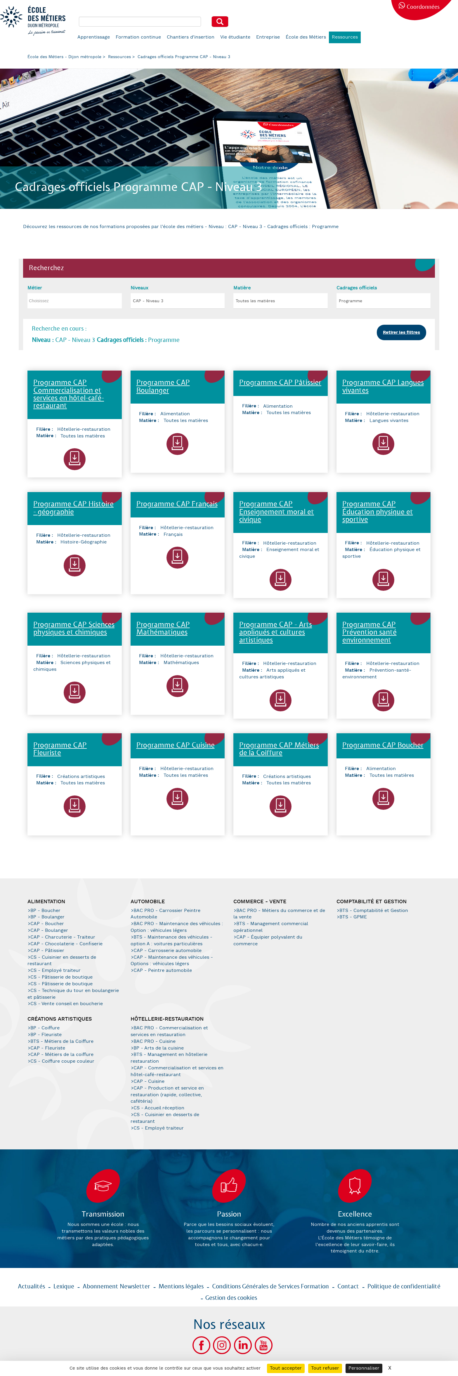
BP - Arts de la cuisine (158, 1048)
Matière (242, 288)
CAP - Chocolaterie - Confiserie (66, 944)
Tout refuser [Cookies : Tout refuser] (325, 1368)
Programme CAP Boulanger (163, 387)
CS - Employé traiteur (55, 970)
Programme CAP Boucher (383, 745)
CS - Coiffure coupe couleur (62, 1061)
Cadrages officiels (356, 288)
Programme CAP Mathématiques (163, 629)
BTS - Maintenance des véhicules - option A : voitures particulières (171, 940)
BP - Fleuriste (46, 1035)
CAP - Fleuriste (47, 1048)
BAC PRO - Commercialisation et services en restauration (169, 1031)
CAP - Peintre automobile (162, 970)
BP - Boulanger (47, 917)
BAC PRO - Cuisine (154, 1041)
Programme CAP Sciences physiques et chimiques (73, 629)
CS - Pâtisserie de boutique (61, 977)
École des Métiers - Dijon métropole (64, 57)
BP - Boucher (45, 911)
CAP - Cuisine (148, 1081)
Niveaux (139, 288)
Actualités (31, 1286)
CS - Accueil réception (158, 1108)
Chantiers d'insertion (190, 37)
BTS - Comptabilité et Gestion (373, 911)
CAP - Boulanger (49, 930)
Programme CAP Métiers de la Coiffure (279, 749)
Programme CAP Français (177, 504)
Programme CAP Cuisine (175, 745)
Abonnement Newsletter (116, 1286)
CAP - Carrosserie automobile (167, 951)
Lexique (63, 1286)
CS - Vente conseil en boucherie (66, 1004)
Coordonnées (423, 7)
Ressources (345, 37)
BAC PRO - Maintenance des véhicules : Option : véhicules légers (177, 927)
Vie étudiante (235, 37)
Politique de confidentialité (403, 1286)
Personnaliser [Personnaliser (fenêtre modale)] (363, 1368)
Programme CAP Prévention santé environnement (369, 633)
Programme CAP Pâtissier (280, 383)
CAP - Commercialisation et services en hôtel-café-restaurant (177, 1071)
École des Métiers (306, 37)
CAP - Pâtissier (47, 951)
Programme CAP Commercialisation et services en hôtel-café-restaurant (68, 394)
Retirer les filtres (401, 332)
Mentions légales (181, 1286)
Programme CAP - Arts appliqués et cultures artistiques (275, 633)
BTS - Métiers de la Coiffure (61, 1041)
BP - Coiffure (45, 1028)
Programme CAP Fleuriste (60, 749)
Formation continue (138, 37)
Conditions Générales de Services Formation (270, 1286)
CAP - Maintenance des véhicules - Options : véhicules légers (172, 960)
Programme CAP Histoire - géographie (73, 508)
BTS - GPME (353, 917)
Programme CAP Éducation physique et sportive (377, 512)
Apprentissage (93, 37)
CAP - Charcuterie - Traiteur (62, 937)
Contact (348, 1286)
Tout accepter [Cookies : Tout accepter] (286, 1368)
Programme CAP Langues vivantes (383, 387)
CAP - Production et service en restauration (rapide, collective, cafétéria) (167, 1095)
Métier (34, 288)
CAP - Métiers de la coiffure (61, 1055)
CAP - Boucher (47, 924)
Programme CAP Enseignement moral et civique (276, 512)
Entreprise (268, 37)
